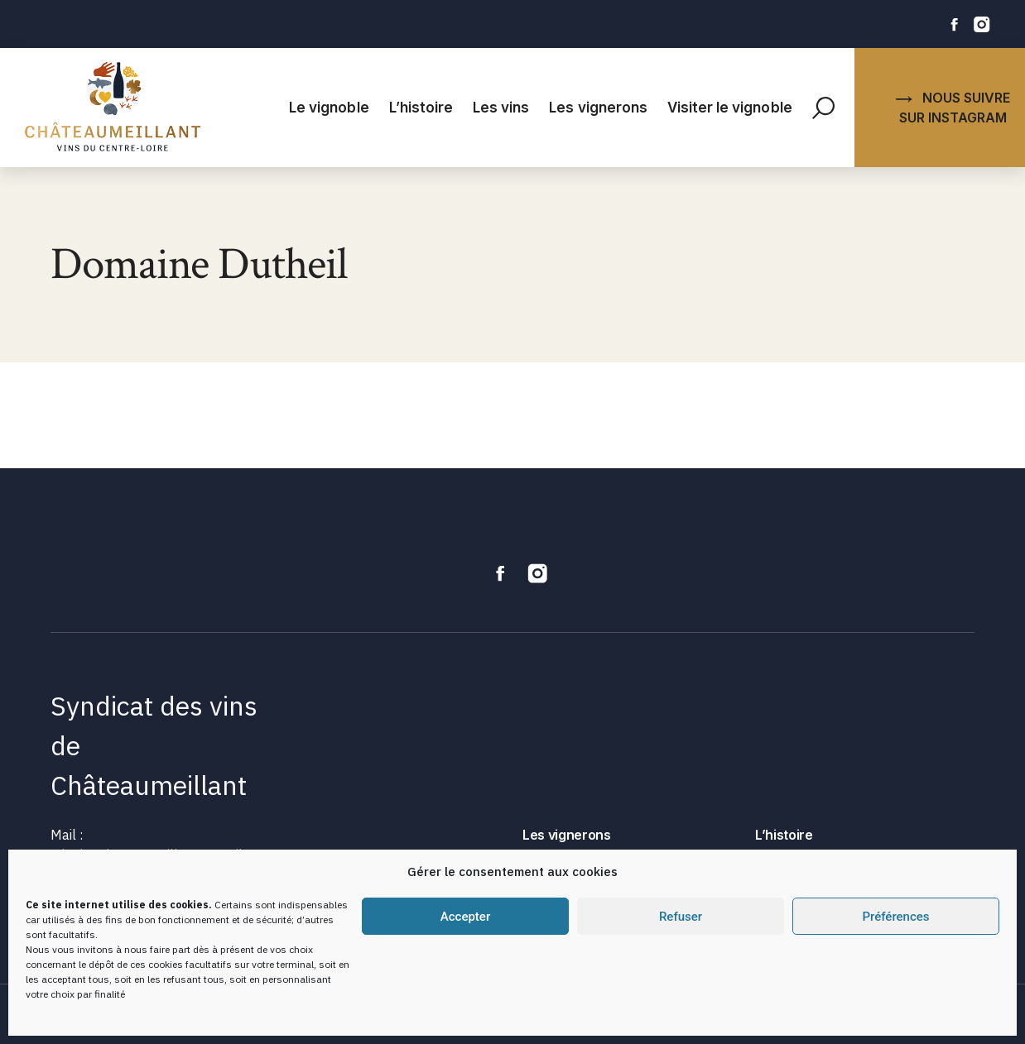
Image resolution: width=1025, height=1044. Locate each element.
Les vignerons (598, 107)
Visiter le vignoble (729, 107)
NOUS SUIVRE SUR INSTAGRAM (953, 107)
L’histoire (421, 107)
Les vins (501, 107)
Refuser (680, 916)
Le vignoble (328, 107)
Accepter (465, 916)
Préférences (895, 916)
